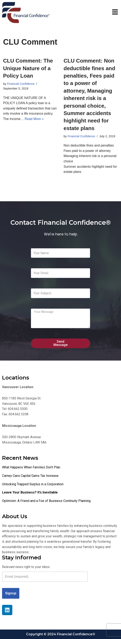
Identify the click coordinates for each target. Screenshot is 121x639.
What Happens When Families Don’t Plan (31, 467)
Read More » (34, 119)
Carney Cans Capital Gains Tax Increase (30, 476)
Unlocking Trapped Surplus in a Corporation (32, 484)
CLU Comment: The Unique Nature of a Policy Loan (28, 68)
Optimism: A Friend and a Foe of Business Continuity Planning (46, 501)
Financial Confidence (21, 83)
